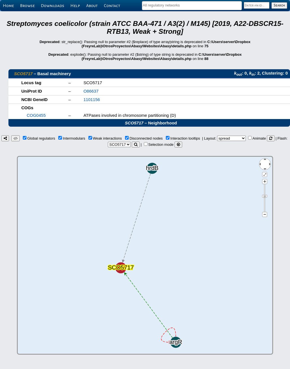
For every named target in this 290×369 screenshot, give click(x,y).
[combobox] (192, 5)
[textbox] (192, 5)
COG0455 (36, 115)
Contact (112, 5)
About (92, 5)
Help (75, 5)
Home (8, 5)
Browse (27, 5)
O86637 (90, 91)
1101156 (91, 99)
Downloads (52, 5)
